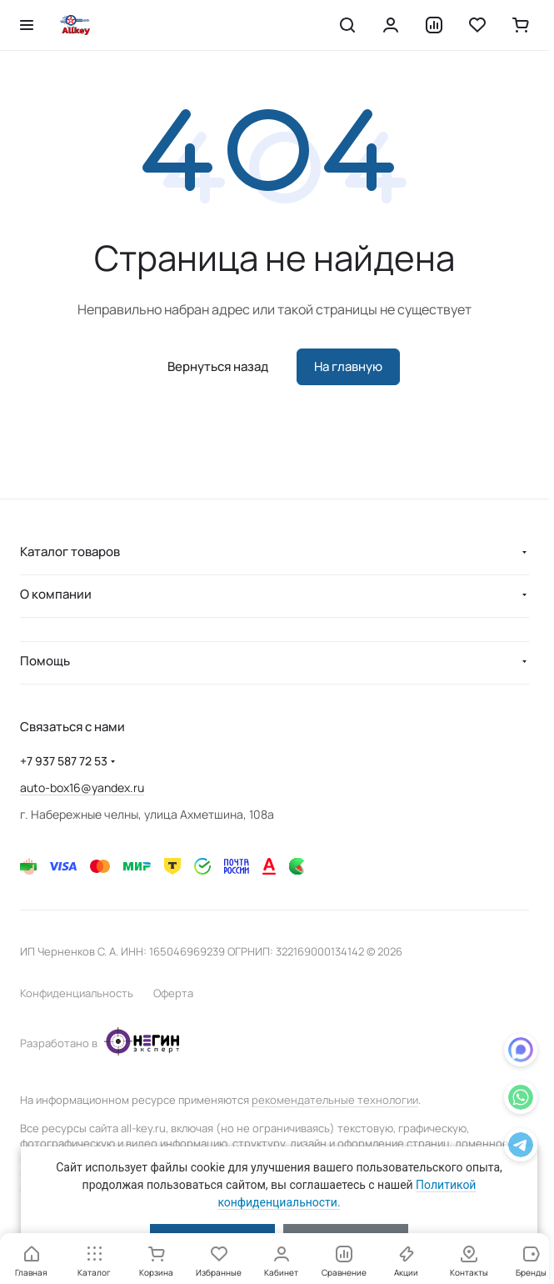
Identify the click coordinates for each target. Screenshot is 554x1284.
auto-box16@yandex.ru (82, 787)
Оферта (173, 993)
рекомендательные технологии (335, 1099)
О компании (56, 594)
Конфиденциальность (76, 993)
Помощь (45, 661)
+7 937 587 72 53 (63, 761)
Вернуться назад (217, 366)
